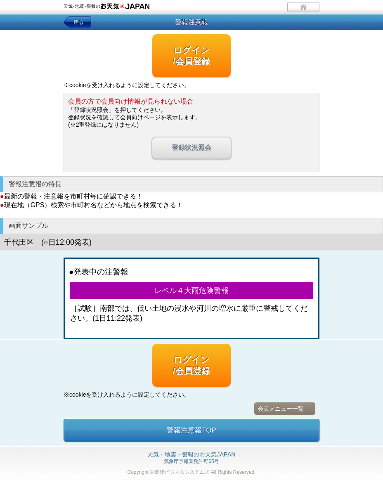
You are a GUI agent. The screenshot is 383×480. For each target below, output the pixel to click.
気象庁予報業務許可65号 (191, 458)
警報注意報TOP (191, 430)
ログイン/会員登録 (191, 55)
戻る (78, 22)
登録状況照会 (191, 147)
